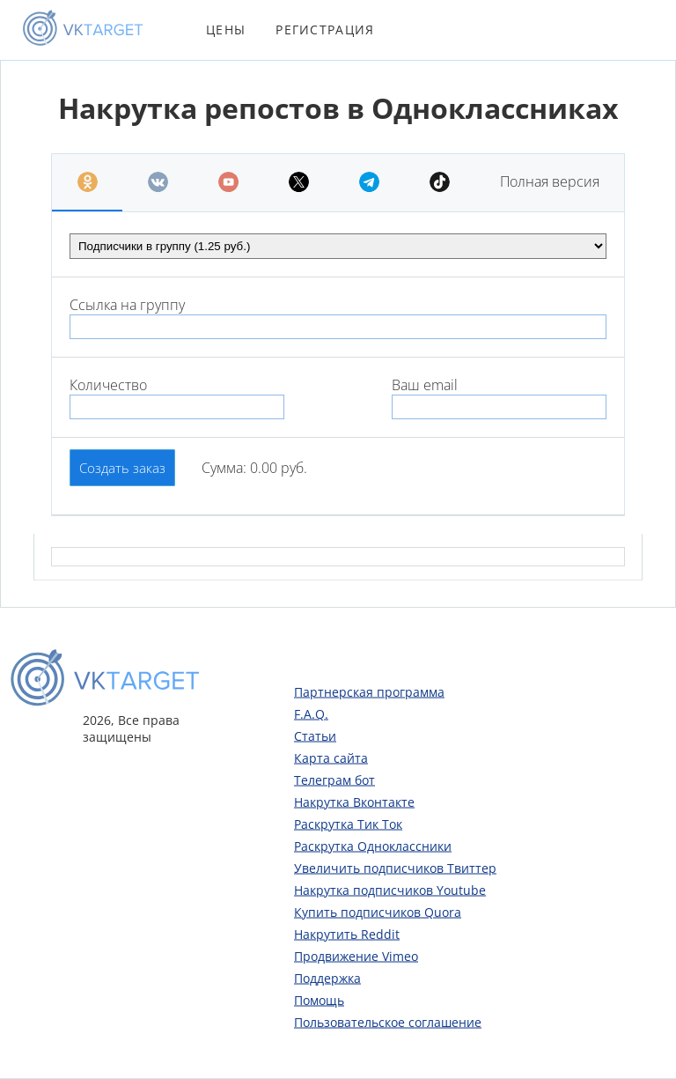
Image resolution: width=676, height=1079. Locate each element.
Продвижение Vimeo (356, 955)
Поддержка (327, 977)
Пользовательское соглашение (387, 1021)
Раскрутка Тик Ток (348, 823)
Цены (226, 29)
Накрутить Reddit (347, 933)
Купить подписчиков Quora (377, 911)
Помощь (319, 999)
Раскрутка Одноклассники (373, 845)
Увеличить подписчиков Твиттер (395, 867)
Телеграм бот (334, 779)
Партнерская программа (369, 691)
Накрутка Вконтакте (354, 801)
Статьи (315, 735)
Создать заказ (122, 468)
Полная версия (549, 181)
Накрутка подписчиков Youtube (390, 889)
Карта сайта (331, 757)
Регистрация (325, 29)
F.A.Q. (311, 713)
